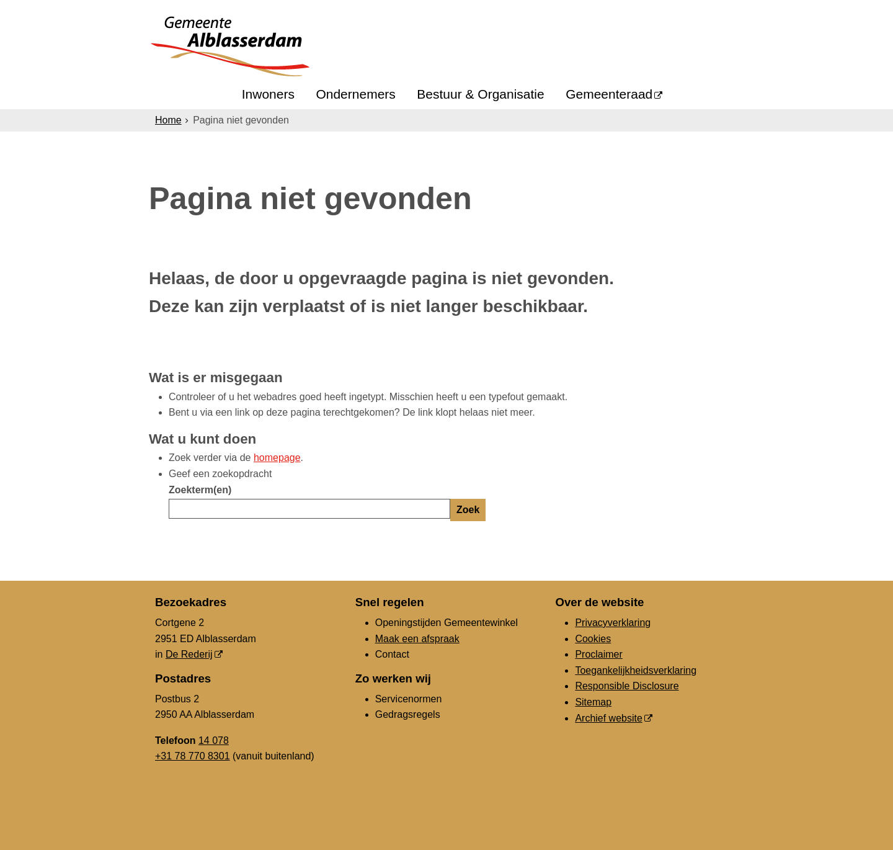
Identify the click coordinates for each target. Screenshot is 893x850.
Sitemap (593, 702)
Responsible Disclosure (626, 686)
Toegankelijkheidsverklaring (635, 670)
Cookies (593, 638)
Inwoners (268, 94)
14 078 (213, 740)
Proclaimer (598, 654)
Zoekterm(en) (200, 490)
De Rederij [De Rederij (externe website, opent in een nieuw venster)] (189, 654)
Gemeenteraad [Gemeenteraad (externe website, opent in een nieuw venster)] (609, 94)
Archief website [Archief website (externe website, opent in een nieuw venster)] (608, 718)
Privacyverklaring (613, 622)
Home (168, 120)
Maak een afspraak (417, 638)
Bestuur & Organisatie (480, 94)
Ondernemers (355, 94)
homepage (277, 457)
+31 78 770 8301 (192, 756)
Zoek (467, 509)
